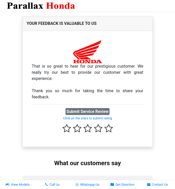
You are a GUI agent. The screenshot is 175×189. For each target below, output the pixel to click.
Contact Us (157, 184)
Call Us (52, 184)
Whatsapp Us (88, 184)
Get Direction (122, 184)
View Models (17, 184)
